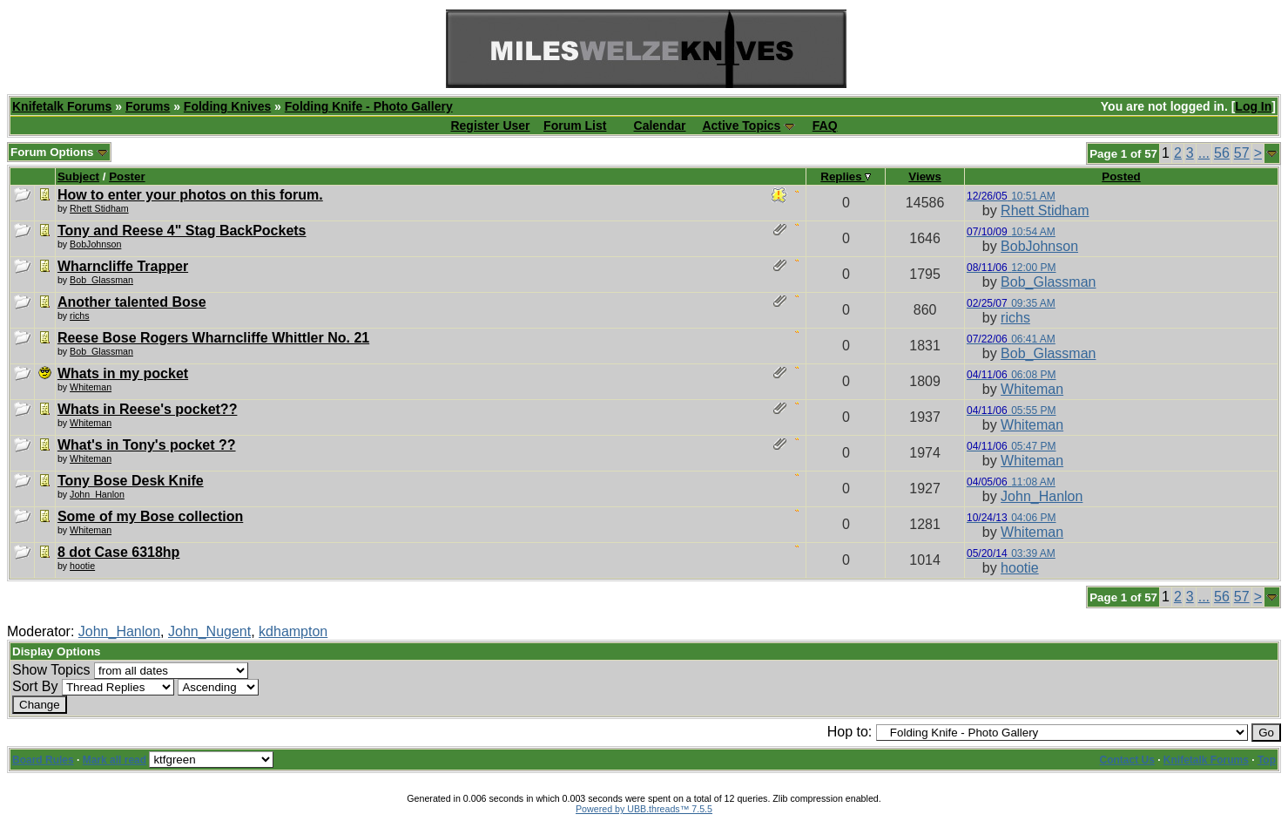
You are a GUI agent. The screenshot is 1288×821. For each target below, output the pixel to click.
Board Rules (43, 760)
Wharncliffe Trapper (122, 266)
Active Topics (741, 125)
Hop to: (850, 731)
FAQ (825, 125)
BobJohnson (95, 244)
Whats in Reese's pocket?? (147, 409)
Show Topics (51, 669)
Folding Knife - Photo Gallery (369, 106)
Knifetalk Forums (61, 106)
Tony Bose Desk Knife (130, 480)
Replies (845, 176)
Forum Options (59, 152)
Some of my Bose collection (150, 516)
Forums (147, 106)
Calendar (660, 125)
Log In (1253, 106)
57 (1242, 153)
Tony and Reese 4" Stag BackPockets (182, 230)
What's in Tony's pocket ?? (146, 445)
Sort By (34, 686)
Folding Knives (227, 106)
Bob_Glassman (101, 280)
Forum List (574, 125)
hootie (82, 565)
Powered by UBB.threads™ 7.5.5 (644, 809)
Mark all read (114, 760)
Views (924, 176)
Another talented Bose (131, 302)
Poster (127, 176)
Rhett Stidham (99, 208)
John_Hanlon (1041, 496)
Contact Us (1127, 760)
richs (80, 315)
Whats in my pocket (122, 373)
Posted (1121, 176)
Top (1267, 760)
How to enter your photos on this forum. (190, 194)
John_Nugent (209, 631)
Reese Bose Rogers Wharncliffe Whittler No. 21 (213, 337)
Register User (489, 125)
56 (1222, 153)
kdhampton (293, 631)
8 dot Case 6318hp (118, 552)
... (1204, 153)
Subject (78, 176)
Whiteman (90, 387)
